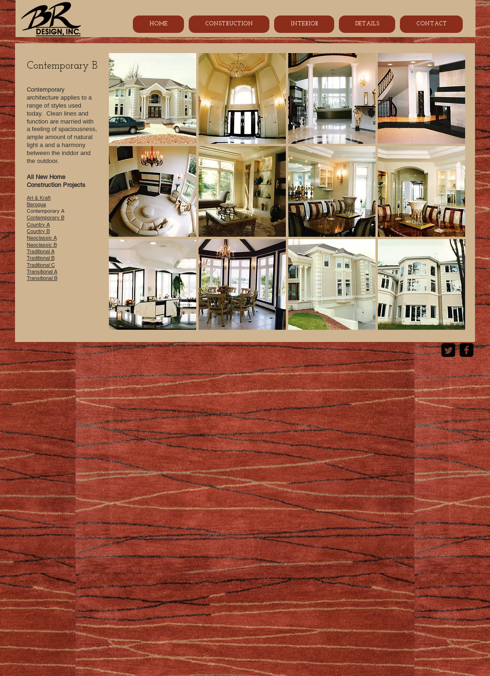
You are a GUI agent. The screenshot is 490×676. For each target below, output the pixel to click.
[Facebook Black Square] (466, 350)
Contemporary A (48, 211)
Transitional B (42, 278)
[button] (152, 98)
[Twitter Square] (448, 350)
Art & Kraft (39, 198)
